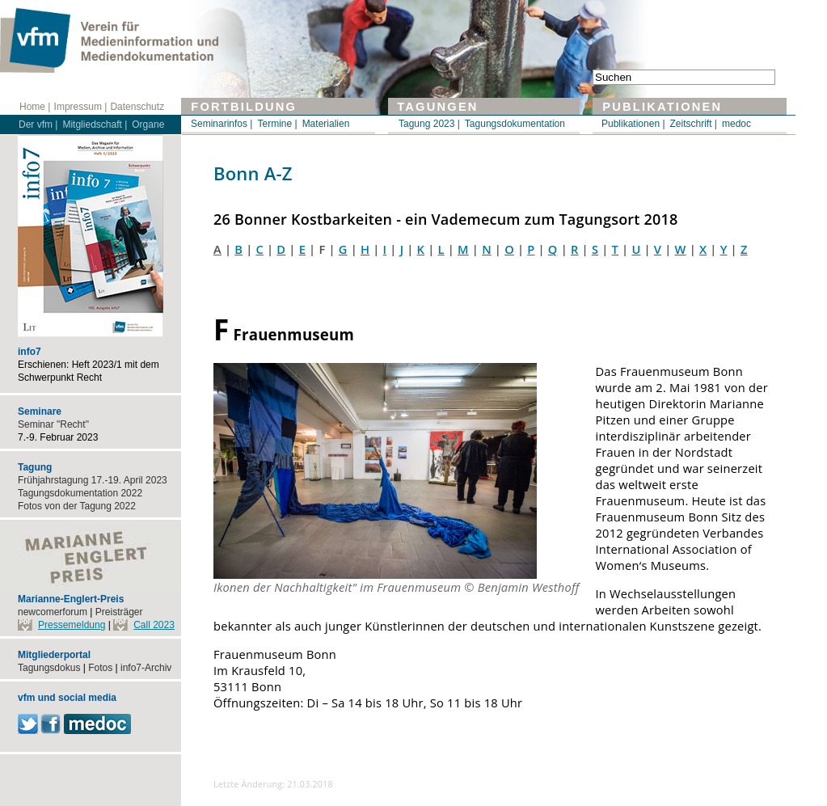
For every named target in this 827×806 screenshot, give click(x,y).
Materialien (326, 124)
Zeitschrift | (693, 124)
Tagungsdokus (49, 667)
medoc (736, 124)
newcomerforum (52, 612)
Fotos (100, 667)
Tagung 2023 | (429, 124)
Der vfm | (38, 124)
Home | (34, 106)
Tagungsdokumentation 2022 (80, 493)
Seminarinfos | (221, 124)
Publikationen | (633, 124)
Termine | (277, 124)
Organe (148, 124)
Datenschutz (137, 106)
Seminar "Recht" (53, 424)
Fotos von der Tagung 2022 (77, 506)
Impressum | (81, 106)
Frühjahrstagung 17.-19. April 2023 (92, 480)
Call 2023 (154, 625)
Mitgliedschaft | (94, 124)
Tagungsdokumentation (515, 124)
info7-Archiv (145, 667)
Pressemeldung (71, 625)
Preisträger (119, 612)
